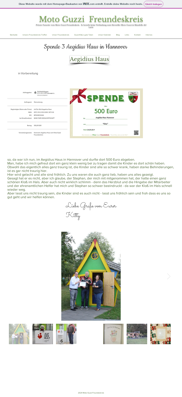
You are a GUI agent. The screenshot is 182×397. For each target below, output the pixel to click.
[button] (35, 34)
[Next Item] (169, 276)
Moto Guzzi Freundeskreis (91, 19)
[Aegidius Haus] (89, 59)
